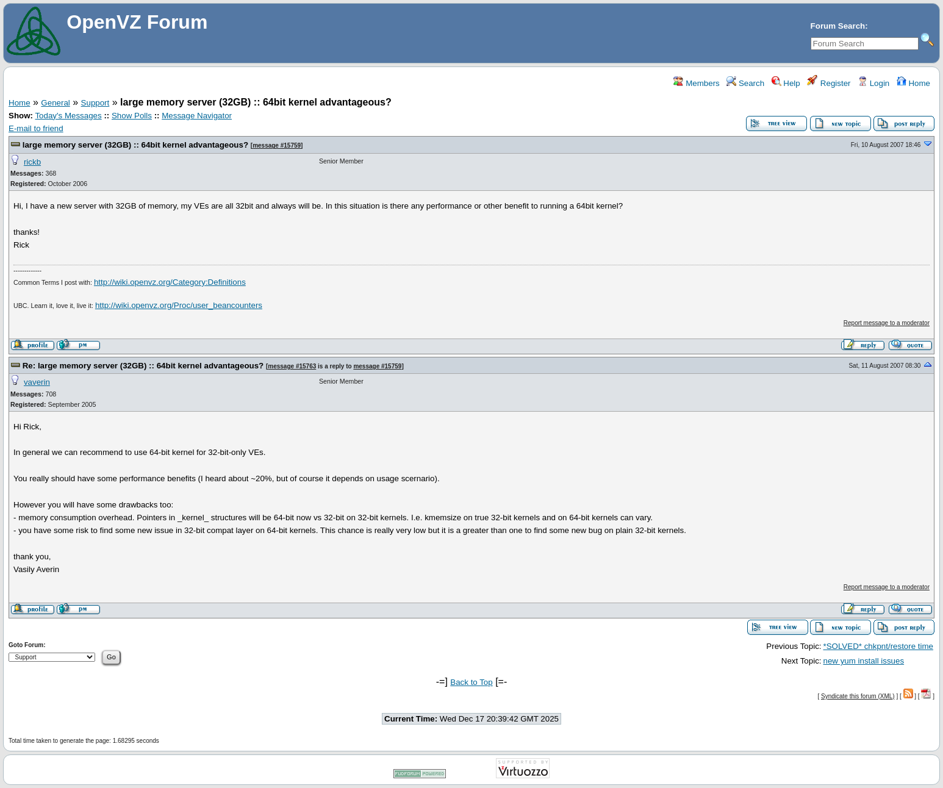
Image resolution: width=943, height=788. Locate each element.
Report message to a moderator (887, 323)
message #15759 (277, 145)
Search (745, 83)
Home (913, 83)
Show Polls (132, 115)
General (55, 102)
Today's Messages (68, 115)
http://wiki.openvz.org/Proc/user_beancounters (178, 305)
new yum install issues (864, 660)
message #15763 (292, 366)
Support (95, 102)
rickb (32, 162)
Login (873, 83)
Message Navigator (197, 115)
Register (828, 83)
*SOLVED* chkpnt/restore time (878, 646)
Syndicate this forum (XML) (858, 696)
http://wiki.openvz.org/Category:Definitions (170, 282)
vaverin (37, 382)
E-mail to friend (36, 128)
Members (696, 83)
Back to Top (471, 682)
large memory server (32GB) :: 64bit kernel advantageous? (135, 144)
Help (786, 83)
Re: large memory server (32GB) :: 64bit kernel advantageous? (143, 365)
